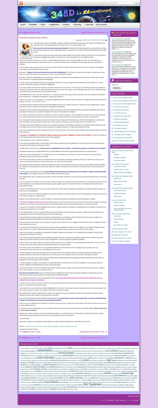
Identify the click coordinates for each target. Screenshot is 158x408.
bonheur (68, 351)
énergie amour (39, 362)
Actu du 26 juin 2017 (118, 65)
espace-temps (35, 365)
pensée (75, 326)
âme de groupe (76, 348)
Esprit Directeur (50, 365)
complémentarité (109, 353)
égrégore (114, 360)
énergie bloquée (47, 362)
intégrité (134, 369)
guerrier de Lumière (126, 367)
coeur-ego (55, 353)
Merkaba (22, 375)
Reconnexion (117, 196)
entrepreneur (111, 362)
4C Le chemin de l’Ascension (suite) (122, 188)
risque (108, 382)
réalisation (65, 380)
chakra (107, 351)
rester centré (72, 382)
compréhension (128, 353)
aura (62, 351)
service (53, 385)
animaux (22, 351)
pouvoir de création (125, 378)
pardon (135, 375)
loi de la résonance (122, 371)
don (69, 360)
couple (75, 358)
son (117, 385)
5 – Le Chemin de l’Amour (119, 113)
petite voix (74, 378)
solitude (114, 385)
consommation (102, 355)
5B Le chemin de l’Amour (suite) (121, 214)
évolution (101, 365)
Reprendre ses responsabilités (123, 172)
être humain (80, 365)
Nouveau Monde (87, 376)
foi (61, 367)
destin (29, 360)
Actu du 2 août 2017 (117, 39)
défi (27, 360)
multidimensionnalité (52, 375)
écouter (99, 360)
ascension (45, 350)
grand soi (96, 367)
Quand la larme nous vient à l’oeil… (93, 32)
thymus (59, 387)
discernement (63, 360)
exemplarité (132, 365)
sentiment (30, 385)
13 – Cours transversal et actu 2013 (122, 137)
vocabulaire (53, 389)
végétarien (110, 387)
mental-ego (128, 373)
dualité (86, 360)
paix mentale (130, 375)
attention (58, 351)
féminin (50, 326)
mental (107, 373)
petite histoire (66, 378)
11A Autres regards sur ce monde (121, 238)
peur (81, 378)
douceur (76, 360)
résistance (23, 382)
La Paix (116, 222)
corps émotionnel (130, 355)
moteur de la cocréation (36, 375)
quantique (46, 380)
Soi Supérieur (92, 384)
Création (116, 154)
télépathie (50, 387)
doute (80, 360)
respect (34, 382)
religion (115, 380)
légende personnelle (85, 371)
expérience (29, 367)
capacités (79, 351)
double (72, 360)
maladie (45, 373)
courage (79, 358)
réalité (70, 380)
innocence (120, 369)
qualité (42, 380)
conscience (68, 355)
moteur (27, 376)
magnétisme (56, 326)
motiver (44, 375)
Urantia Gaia (93, 387)
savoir (131, 382)
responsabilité (51, 382)
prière (131, 378)
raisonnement (58, 380)
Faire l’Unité (117, 216)
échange (94, 360)
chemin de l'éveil (29, 353)
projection (33, 380)
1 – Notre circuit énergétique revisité (122, 97)
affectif (54, 348)
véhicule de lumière (119, 387)
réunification (85, 382)
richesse (94, 382)
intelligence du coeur (30, 371)
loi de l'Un (114, 371)
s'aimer (118, 382)
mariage (73, 373)
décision (129, 358)
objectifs (95, 375)
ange (129, 348)
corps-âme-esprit (120, 355)
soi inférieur (79, 385)
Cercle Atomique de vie (98, 351)
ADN (50, 348)
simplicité (58, 385)
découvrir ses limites (36, 326)
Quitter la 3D (117, 178)
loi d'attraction (108, 371)
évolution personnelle (121, 365)
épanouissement (126, 362)
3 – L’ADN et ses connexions (120, 107)
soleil (103, 385)
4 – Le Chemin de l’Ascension (120, 110)
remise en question (123, 380)
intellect (22, 371)
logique (102, 371)
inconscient (100, 369)
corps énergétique (25, 358)
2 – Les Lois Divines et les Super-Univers (124, 104)
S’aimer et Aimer (118, 202)
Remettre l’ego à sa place (121, 169)
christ (35, 353)
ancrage (125, 348)
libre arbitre (97, 371)
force (63, 367)
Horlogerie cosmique (120, 157)
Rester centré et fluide (120, 181)
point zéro (107, 378)
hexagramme (23, 369)
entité (104, 362)
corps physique (46, 357)
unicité (83, 387)
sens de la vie (23, 385)
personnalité (58, 378)
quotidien (52, 380)
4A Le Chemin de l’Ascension (120, 164)
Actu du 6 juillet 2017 (118, 52)
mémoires (95, 373)
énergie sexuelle (75, 362)
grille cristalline (108, 367)
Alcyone (58, 348)
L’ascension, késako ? (120, 166)
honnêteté (30, 369)
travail (79, 387)
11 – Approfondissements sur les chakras (124, 131)
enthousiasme (99, 362)
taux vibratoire (38, 387)
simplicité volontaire (66, 385)
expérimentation (39, 367)
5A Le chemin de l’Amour (119, 200)
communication (66, 353)
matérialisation (69, 326)
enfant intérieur (84, 362)
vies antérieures (40, 389)
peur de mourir (87, 378)
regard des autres (96, 380)
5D (42, 348)
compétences (101, 353)
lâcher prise (75, 371)
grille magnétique (116, 367)
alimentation (64, 348)
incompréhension (92, 369)
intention (39, 371)
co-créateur (40, 353)
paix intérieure (120, 375)
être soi (86, 365)
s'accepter (113, 382)
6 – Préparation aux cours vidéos (121, 116)
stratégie (126, 385)
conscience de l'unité (92, 355)
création (90, 358)
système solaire (30, 387)
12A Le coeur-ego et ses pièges (121, 241)
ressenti (60, 382)
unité (87, 387)
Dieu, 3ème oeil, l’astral (120, 225)
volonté (76, 389)
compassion (94, 353)
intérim (44, 371)
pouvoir (117, 378)
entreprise (119, 362)
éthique (64, 365)
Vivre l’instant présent (120, 190)
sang (128, 382)
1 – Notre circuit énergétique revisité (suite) (124, 100)
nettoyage (65, 375)
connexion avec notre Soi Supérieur (53, 355)
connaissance (39, 355)
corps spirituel (58, 358)
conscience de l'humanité (80, 355)
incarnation (84, 369)
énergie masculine (65, 362)
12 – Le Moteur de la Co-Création (121, 134)
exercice (22, 367)
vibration (32, 389)
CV (125, 358)
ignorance (66, 369)
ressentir (65, 382)
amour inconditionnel (117, 348)
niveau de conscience (75, 376)
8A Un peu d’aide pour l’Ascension (122, 232)
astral (54, 351)
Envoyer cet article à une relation (95, 40)
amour (83, 348)
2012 (46, 348)
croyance (111, 358)
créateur (85, 358)
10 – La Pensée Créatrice (119, 128)
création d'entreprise (98, 358)
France (75, 367)
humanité (50, 369)
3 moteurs (32, 348)
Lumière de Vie (32, 373)
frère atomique (89, 367)
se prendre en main (46, 385)
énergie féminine (56, 362)
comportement (118, 353)
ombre (99, 376)
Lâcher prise (117, 184)
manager (57, 373)
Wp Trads (135, 400)
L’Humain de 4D (118, 219)
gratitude (101, 367)
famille (48, 367)
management (50, 373)
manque (69, 373)
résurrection (79, 382)
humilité (55, 369)
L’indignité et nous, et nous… (31, 32)
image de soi (77, 369)
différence (47, 360)
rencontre (132, 380)
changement (122, 351)
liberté (92, 371)
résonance (28, 382)
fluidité (58, 367)
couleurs (70, 358)
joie (56, 371)
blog (64, 351)
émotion (45, 326)
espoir (42, 365)
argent (35, 351)
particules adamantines (42, 378)
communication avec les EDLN (83, 353)
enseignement (91, 362)
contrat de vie (110, 355)
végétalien (104, 387)
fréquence (80, 367)
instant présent (127, 369)
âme (70, 348)
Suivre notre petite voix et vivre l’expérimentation (123, 209)
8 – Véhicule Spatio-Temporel (120, 122)
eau (91, 360)
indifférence (107, 369)
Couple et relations (119, 205)
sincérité (73, 385)
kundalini (68, 371)
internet (48, 371)
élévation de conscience (125, 360)
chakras (114, 350)
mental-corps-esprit (116, 373)
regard (89, 380)
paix (112, 376)
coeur (50, 353)
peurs (93, 378)
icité (63, 369)
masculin (62, 326)
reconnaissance (76, 380)
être (68, 365)
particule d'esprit (30, 378)
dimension (54, 360)
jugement (59, 371)
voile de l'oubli (62, 389)
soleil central (108, 385)
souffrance (121, 385)
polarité (112, 378)
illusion (71, 369)
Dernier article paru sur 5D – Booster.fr (124, 33)
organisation (105, 375)
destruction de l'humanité (38, 360)
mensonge (100, 373)
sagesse (124, 382)
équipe (28, 365)
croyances (28, 326)
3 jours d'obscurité (25, 348)
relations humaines (107, 380)
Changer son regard (120, 193)
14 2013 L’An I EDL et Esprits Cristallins (123, 141)
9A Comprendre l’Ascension (120, 235)
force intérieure (69, 367)
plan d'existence (100, 378)
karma (64, 371)
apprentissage (29, 351)
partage (22, 378)
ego (109, 360)
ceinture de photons (87, 351)
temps (55, 387)
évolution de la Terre (109, 365)
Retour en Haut (133, 396)
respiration (40, 382)
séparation (37, 385)
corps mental (33, 358)
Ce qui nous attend (119, 160)
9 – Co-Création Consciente (120, 125)
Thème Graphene (120, 400)
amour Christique (107, 348)
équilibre (23, 365)
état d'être (59, 365)
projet (37, 380)
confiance (23, 355)
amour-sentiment (98, 348)
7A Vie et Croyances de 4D (119, 229)
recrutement (84, 380)
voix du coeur (69, 389)
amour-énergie (89, 348)
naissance (60, 375)
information (113, 369)
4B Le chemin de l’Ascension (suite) (122, 176)
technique (45, 387)
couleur (65, 358)
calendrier (73, 351)
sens (134, 382)
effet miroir (103, 360)
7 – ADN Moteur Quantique (119, 119)
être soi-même (93, 365)
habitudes (134, 367)
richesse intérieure (101, 382)
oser (109, 375)
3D (37, 348)
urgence (99, 387)
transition (64, 387)
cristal (105, 358)
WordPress (110, 400)
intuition (52, 371)
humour (59, 369)
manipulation (63, 373)
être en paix (72, 365)
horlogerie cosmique (40, 369)
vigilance (46, 389)
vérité (27, 389)
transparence (72, 387)
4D (40, 348)
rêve (90, 382)
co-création (46, 353)
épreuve (133, 362)
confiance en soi (31, 355)
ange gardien (134, 348)
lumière (130, 371)
